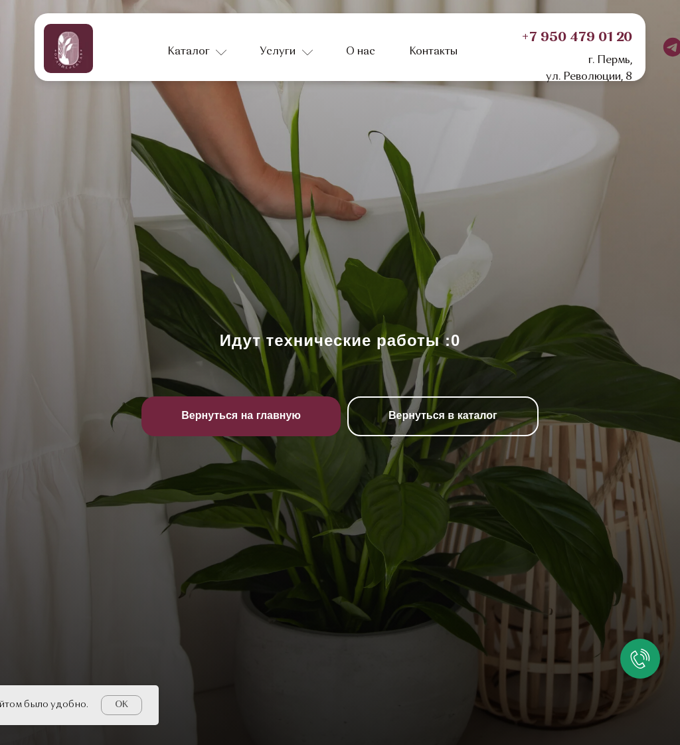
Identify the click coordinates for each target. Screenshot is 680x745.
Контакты (433, 51)
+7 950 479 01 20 (576, 37)
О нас (360, 51)
